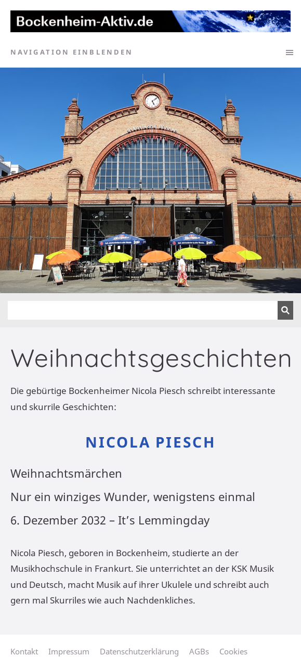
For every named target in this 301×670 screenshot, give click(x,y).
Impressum (68, 651)
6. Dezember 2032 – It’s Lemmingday (110, 520)
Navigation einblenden (71, 52)
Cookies (233, 651)
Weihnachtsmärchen (66, 473)
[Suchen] (143, 310)
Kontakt (24, 651)
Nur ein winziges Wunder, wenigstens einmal (132, 496)
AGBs (199, 651)
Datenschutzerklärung (139, 651)
